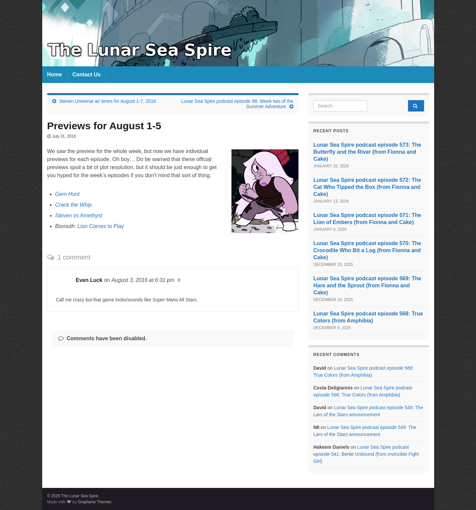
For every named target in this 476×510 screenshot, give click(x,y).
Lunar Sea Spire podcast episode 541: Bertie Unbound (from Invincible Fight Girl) (366, 454)
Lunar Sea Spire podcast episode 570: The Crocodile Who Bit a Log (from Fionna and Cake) (367, 250)
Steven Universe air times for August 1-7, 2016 (107, 101)
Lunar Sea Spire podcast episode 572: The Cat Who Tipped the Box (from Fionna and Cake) (367, 187)
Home (54, 74)
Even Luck (89, 280)
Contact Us (86, 74)
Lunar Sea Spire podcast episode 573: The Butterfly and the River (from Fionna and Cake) (367, 152)
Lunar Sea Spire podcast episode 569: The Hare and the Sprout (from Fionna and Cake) (367, 285)
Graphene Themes (94, 502)
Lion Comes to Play (100, 226)
